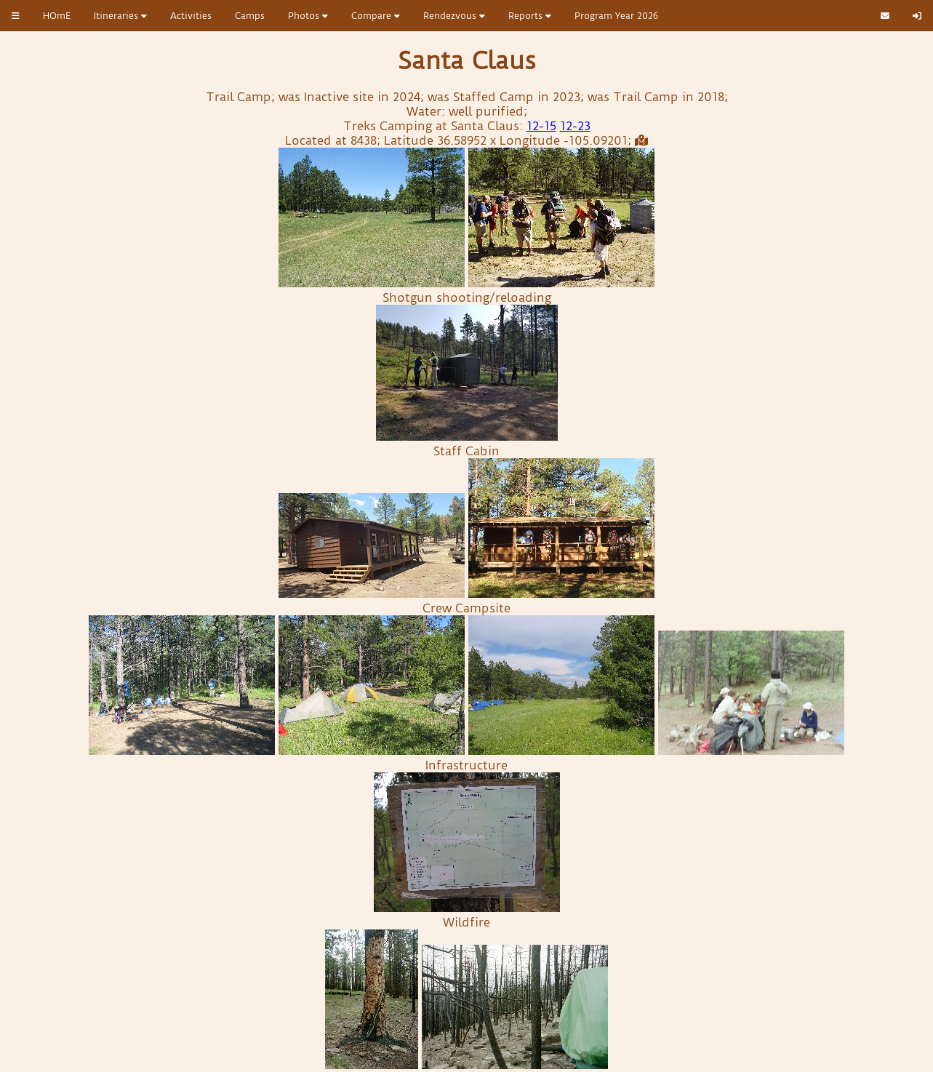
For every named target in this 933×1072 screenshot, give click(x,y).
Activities (191, 15)
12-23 (575, 126)
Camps (250, 15)
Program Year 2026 (616, 15)
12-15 (541, 126)
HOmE (57, 15)
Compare (375, 15)
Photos (308, 15)
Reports (529, 15)
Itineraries (120, 15)
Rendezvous (454, 15)
